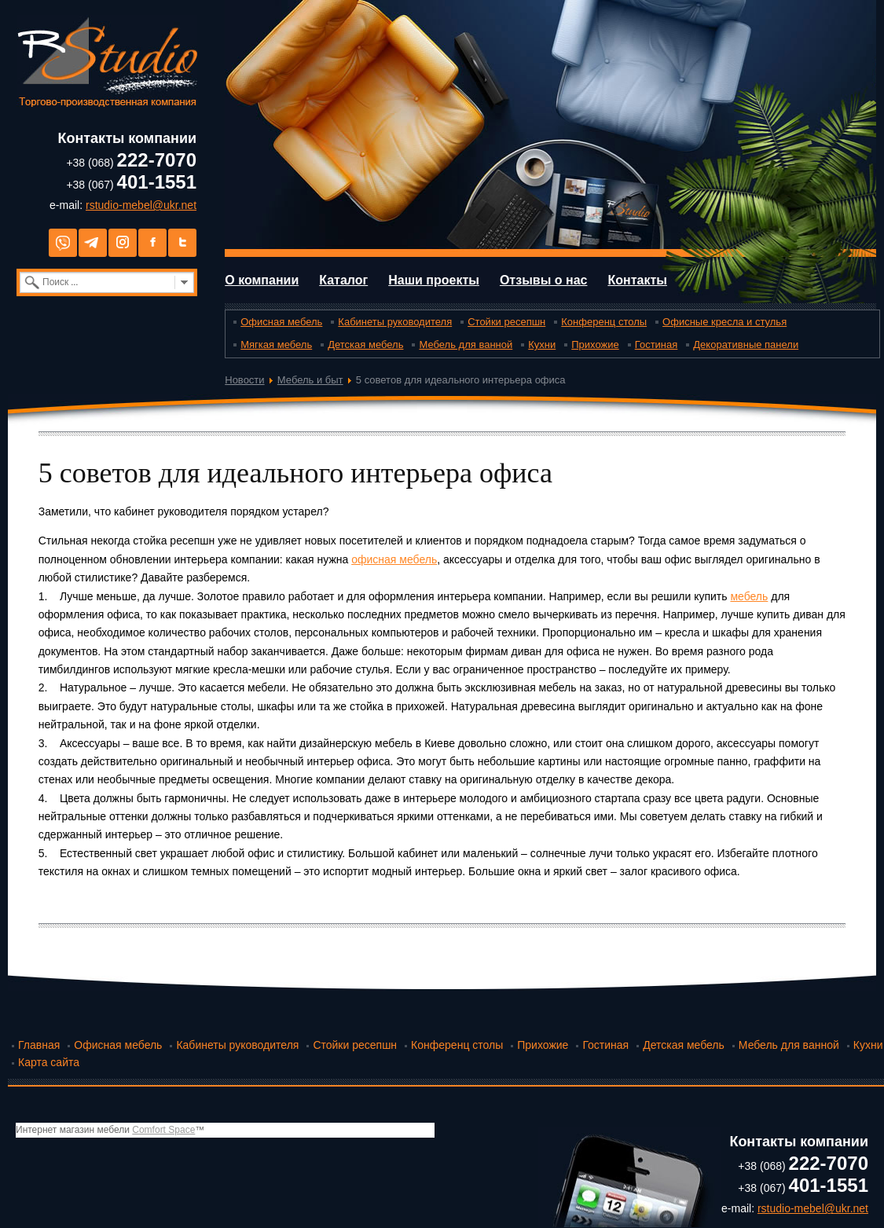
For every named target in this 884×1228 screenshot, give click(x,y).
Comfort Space (163, 1129)
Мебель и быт (310, 380)
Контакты (636, 280)
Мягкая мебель (276, 344)
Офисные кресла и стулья (724, 322)
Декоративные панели (745, 344)
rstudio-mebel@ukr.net (141, 205)
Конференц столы (604, 322)
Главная (39, 1045)
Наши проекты (433, 280)
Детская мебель (365, 344)
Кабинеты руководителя (395, 322)
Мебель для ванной (465, 344)
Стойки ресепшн (506, 322)
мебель (749, 596)
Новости (244, 380)
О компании (262, 280)
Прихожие (594, 344)
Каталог (343, 280)
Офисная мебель (281, 322)
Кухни (542, 344)
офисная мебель (394, 559)
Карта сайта (48, 1062)
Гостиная (656, 344)
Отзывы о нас (544, 280)
